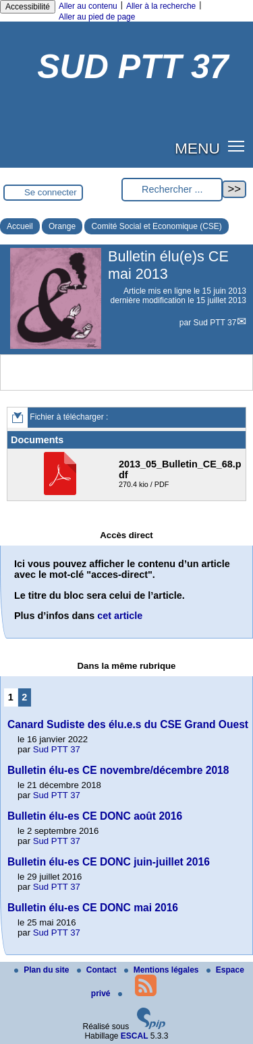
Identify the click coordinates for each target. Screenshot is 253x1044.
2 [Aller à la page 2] (24, 697)
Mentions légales (162, 970)
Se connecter (50, 192)
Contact (98, 970)
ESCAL (134, 1036)
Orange (62, 226)
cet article (119, 615)
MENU (197, 148)
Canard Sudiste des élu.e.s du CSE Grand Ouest (127, 724)
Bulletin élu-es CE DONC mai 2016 (92, 907)
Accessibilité (27, 6)
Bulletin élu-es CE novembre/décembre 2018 (118, 770)
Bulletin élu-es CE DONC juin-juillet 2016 (108, 862)
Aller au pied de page (97, 17)
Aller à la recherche (161, 6)
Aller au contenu (88, 6)
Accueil (20, 226)
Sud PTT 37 (215, 322)
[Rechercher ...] (172, 189)
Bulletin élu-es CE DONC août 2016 (94, 816)
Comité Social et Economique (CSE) (156, 226)
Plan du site (43, 970)
